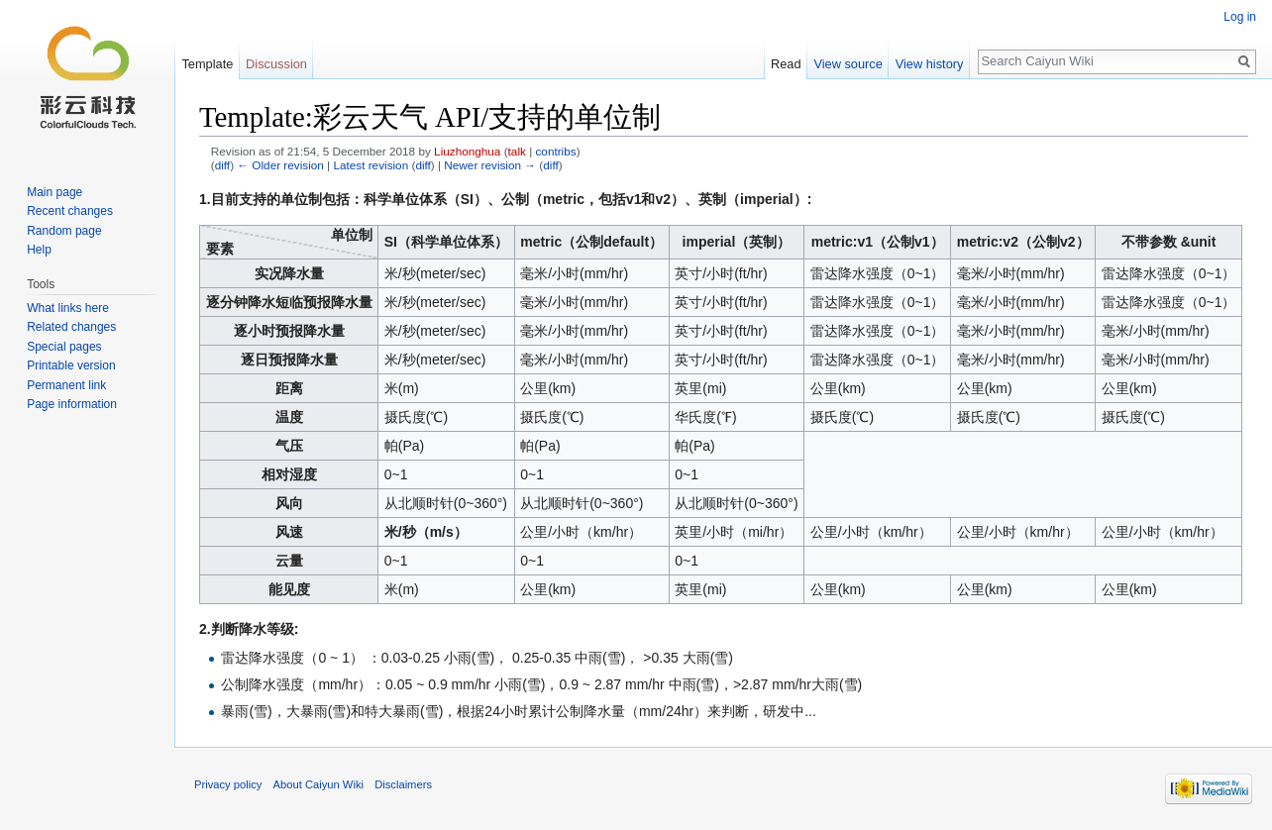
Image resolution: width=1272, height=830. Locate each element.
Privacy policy (228, 784)
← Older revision (280, 164)
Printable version (71, 365)
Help (39, 250)
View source (847, 63)
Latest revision (370, 164)
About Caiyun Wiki (318, 784)
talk (517, 151)
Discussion (276, 63)
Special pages (64, 347)
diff (222, 164)
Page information (72, 404)
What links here (68, 308)
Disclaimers (403, 784)
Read (786, 63)
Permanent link (66, 385)
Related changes (71, 327)
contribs (555, 151)
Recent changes (70, 211)
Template (207, 63)
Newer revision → (490, 164)
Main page (54, 192)
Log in (1239, 17)
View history (930, 63)
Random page (64, 231)
